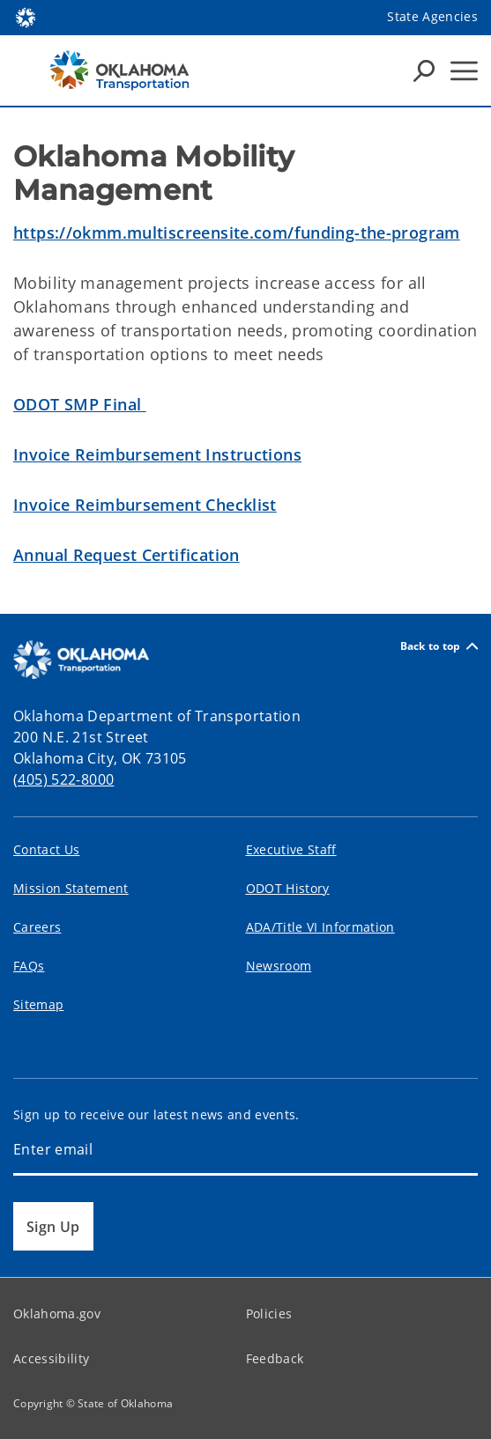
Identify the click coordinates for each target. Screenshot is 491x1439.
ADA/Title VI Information (320, 927)
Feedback (275, 1358)
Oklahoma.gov (56, 1313)
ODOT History (288, 888)
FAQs (28, 965)
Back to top (439, 646)
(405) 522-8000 (63, 779)
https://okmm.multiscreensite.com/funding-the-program (236, 232)
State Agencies (432, 16)
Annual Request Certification (126, 554)
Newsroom (279, 965)
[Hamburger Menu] (464, 71)
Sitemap (38, 1004)
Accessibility (51, 1358)
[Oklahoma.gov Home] (25, 16)
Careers (37, 927)
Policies (269, 1313)
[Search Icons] (424, 70)
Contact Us (46, 849)
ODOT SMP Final (79, 404)
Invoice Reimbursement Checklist (145, 504)
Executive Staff (291, 849)
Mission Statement (71, 888)
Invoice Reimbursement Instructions (157, 454)
